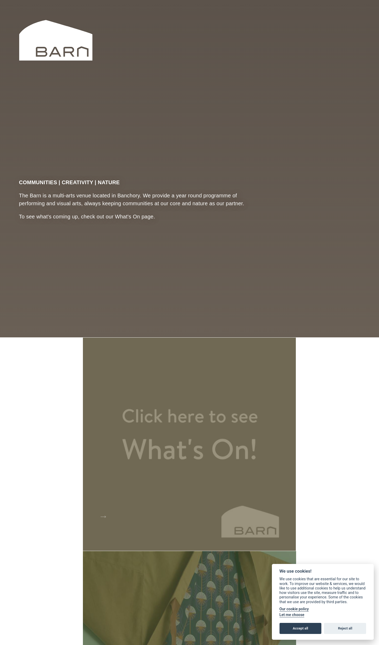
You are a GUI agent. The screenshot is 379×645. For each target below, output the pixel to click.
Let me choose (292, 615)
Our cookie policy (294, 609)
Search (294, 25)
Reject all (345, 628)
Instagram (358, 25)
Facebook (343, 25)
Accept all (300, 628)
